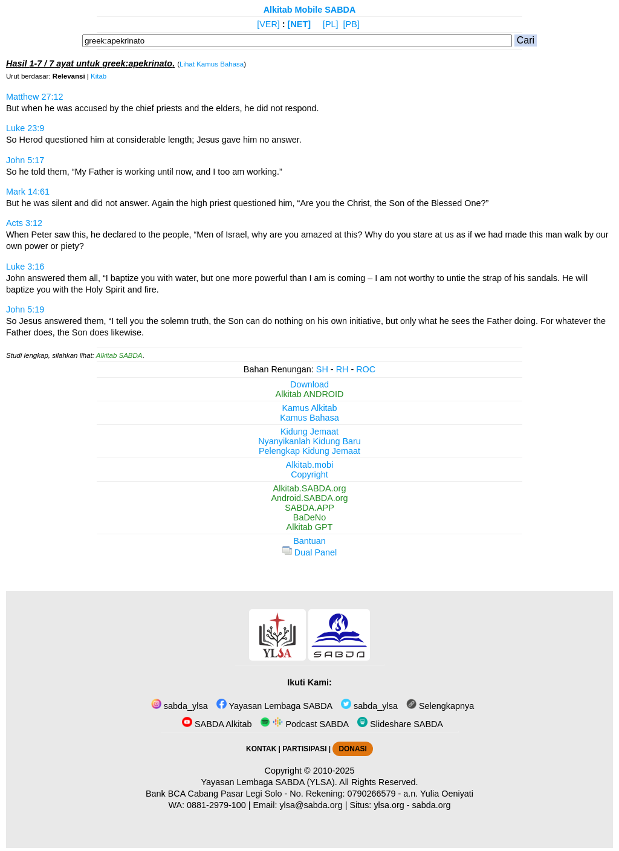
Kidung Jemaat (309, 431)
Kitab (98, 76)
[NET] (299, 24)
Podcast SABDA (304, 724)
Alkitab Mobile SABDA (310, 10)
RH (342, 369)
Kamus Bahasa (309, 417)
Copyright (309, 474)
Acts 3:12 (24, 223)
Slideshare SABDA (400, 724)
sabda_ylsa (179, 706)
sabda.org (431, 805)
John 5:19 (25, 309)
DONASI (352, 749)
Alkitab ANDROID (310, 394)
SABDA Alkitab (216, 724)
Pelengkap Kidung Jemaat (309, 451)
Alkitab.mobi (309, 465)
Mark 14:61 (28, 191)
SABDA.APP (309, 508)
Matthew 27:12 (34, 97)
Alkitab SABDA (119, 355)
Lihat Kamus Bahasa (212, 64)
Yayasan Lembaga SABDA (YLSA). (269, 782)
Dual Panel (309, 552)
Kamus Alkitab (309, 408)
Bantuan (309, 541)
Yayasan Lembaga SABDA (274, 706)
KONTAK (261, 749)
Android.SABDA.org (309, 498)
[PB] (351, 24)
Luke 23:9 (25, 128)
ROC (365, 369)
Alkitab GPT (310, 527)
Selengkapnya (440, 706)
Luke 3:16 (25, 266)
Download (309, 384)
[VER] (268, 24)
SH (322, 369)
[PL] (331, 24)
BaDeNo (309, 517)
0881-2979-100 (216, 805)
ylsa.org (389, 805)
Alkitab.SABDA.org (309, 488)
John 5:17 (25, 160)
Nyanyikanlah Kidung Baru (309, 441)
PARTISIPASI (304, 749)
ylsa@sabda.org (310, 805)
